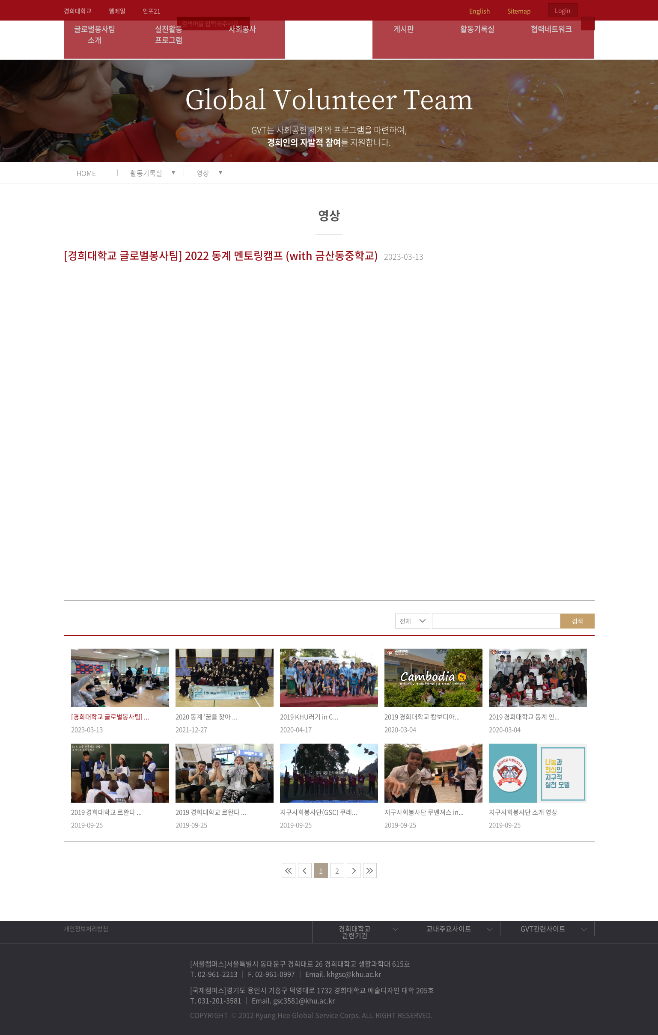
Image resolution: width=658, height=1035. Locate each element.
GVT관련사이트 (543, 928)
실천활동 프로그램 (174, 39)
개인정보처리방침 (86, 928)
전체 (405, 621)
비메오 (558, 1011)
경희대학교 (78, 10)
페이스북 (519, 1011)
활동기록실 (483, 39)
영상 (203, 173)
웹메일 (117, 10)
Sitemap (519, 10)
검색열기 (588, 10)
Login (563, 10)
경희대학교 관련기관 (355, 931)
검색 (577, 621)
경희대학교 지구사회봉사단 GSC (329, 39)
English (479, 10)
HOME (86, 173)
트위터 (539, 1011)
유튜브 (578, 1011)
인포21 (152, 10)
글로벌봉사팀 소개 (100, 39)
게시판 (409, 39)
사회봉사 (248, 39)
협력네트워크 (557, 39)
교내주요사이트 (448, 928)
